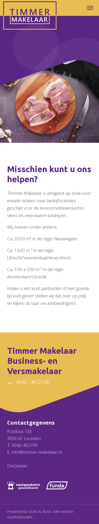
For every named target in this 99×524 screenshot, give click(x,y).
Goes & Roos (40, 511)
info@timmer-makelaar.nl (36, 452)
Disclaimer (17, 466)
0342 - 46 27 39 (33, 382)
